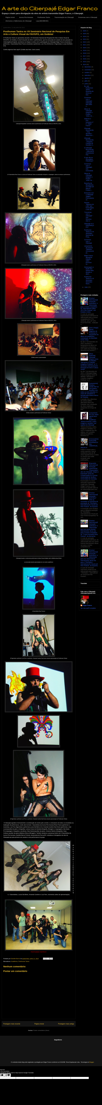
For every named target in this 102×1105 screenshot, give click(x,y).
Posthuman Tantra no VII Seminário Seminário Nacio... (89, 280)
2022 (84, 42)
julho (86, 81)
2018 (84, 53)
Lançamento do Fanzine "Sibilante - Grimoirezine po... (89, 249)
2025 (84, 33)
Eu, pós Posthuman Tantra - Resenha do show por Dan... (89, 90)
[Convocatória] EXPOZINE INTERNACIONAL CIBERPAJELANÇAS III (89, 443)
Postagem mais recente (11, 1024)
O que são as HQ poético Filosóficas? (88, 159)
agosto (86, 78)
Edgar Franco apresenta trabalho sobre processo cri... (88, 260)
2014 (84, 64)
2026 (84, 31)
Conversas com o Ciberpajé (87, 17)
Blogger (91, 1062)
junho (86, 84)
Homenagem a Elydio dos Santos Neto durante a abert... (89, 270)
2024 (84, 36)
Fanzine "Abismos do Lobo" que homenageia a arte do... (89, 206)
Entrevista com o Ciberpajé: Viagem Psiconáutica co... (89, 196)
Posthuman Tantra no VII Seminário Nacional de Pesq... (89, 233)
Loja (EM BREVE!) (42, 21)
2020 (84, 47)
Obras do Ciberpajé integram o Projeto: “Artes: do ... (89, 112)
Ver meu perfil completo (88, 608)
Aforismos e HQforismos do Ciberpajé (18, 21)
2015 (84, 61)
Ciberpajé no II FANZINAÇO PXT (89, 225)
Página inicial (10, 17)
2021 (84, 45)
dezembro (87, 67)
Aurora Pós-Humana (26, 17)
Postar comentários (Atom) (41, 1030)
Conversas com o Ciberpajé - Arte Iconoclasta (88, 167)
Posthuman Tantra (44, 17)
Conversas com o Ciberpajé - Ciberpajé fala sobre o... (88, 102)
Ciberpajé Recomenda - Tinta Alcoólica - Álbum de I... (89, 132)
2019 (84, 50)
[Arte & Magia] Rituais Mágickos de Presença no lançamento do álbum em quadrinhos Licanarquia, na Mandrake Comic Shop (89, 334)
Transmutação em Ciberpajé (64, 17)
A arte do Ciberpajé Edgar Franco (50, 8)
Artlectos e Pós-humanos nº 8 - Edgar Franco (88, 122)
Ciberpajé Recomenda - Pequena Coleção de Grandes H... (89, 141)
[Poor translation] (7, 1075)
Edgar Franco (87, 605)
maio (86, 287)
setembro (87, 75)
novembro (87, 70)
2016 (84, 59)
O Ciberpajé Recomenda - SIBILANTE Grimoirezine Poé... (89, 151)
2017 (84, 56)
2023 (84, 39)
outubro (87, 72)
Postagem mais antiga (66, 1024)
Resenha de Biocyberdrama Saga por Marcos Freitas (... (89, 186)
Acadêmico (14, 961)
